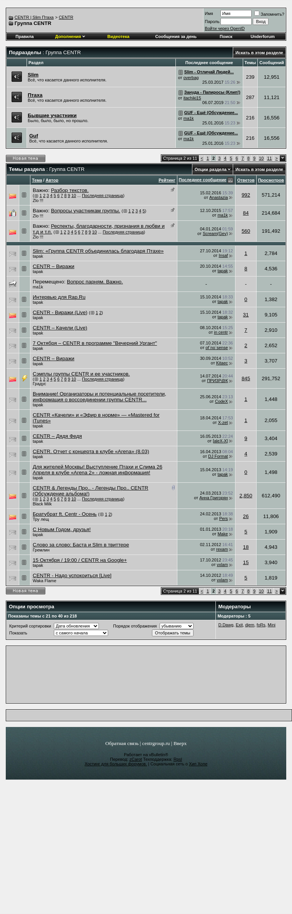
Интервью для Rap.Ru (59, 297)
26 (246, 516)
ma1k (189, 118)
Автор (51, 180)
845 (246, 378)
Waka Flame (44, 580)
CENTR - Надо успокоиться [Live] (72, 575)
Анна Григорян (213, 497)
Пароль (212, 21)
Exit (239, 625)
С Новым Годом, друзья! (62, 529)
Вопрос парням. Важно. (95, 282)
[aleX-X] (220, 441)
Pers (223, 518)
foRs (261, 625)
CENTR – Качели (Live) (60, 328)
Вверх (180, 743)
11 (269, 158)
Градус (39, 383)
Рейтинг (167, 180)
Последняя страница (102, 195)
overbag (191, 77)
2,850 (245, 495)
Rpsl (178, 759)
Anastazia (218, 197)
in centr (221, 332)
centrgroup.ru (156, 743)
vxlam (222, 564)
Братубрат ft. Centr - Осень (65, 514)
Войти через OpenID (225, 28)
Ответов (245, 180)
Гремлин (41, 550)
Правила (24, 36)
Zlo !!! (38, 200)
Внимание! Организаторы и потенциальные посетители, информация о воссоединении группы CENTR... (99, 396)
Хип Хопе (198, 764)
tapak (38, 256)
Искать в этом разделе (259, 52)
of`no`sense (216, 347)
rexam (222, 549)
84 (246, 213)
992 (246, 195)
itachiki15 (192, 98)
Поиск (226, 36)
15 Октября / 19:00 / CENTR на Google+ (80, 560)
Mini (271, 625)
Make (222, 534)
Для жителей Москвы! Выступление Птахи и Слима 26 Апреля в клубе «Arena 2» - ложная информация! (97, 469)
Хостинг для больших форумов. (116, 764)
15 (246, 562)
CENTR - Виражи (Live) (60, 312)
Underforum (262, 36)
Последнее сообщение (203, 179)
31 (246, 315)
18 (246, 547)
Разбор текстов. (69, 190)
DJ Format (218, 456)
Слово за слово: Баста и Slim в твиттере (81, 545)
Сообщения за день (176, 36)
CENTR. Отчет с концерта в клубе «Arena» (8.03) (91, 451)
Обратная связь (121, 743)
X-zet (223, 422)
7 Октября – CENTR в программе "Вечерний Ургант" (95, 343)
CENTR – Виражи (53, 266)
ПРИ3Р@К (217, 380)
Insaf (223, 255)
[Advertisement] (109, 676)
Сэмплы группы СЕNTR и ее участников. (81, 374)
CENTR (66, 17)
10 (261, 158)
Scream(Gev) (215, 233)
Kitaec (222, 363)
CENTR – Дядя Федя (57, 436)
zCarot (135, 759)
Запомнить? (269, 14)
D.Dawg (225, 625)
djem (249, 625)
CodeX (221, 401)
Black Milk (42, 504)
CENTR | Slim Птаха (34, 17)
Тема (37, 180)
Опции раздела (211, 169)
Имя (209, 13)
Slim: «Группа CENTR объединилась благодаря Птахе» (98, 251)
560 (246, 231)
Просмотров (271, 180)
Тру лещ (41, 519)
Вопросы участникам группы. (85, 211)
